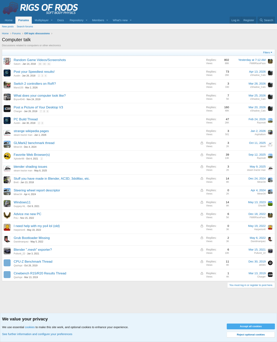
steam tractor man (23, 135)
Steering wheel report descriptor (37, 190)
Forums (23, 20)
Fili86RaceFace (258, 63)
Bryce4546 (19, 99)
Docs (60, 20)
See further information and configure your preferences (37, 334)
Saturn (17, 64)
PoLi (16, 218)
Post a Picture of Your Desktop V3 (38, 107)
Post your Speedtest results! (34, 72)
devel (263, 146)
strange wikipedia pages (31, 131)
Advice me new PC (27, 214)
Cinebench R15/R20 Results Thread (40, 273)
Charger (18, 111)
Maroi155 (18, 87)
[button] (51, 20)
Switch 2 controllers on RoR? (35, 84)
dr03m (262, 265)
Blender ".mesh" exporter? (33, 249)
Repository (77, 20)
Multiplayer (42, 20)
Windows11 (22, 202)
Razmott (261, 122)
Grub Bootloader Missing (32, 238)
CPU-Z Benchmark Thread (33, 261)
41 (49, 64)
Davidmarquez (21, 241)
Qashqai (18, 265)
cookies (30, 327)
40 (44, 64)
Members (98, 20)
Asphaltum (260, 134)
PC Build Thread (26, 119)
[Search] (266, 20)
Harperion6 (19, 230)
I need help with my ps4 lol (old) (37, 226)
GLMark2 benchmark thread (34, 143)
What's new (120, 20)
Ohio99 (262, 205)
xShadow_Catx (258, 75)
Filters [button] (266, 52)
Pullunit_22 (19, 253)
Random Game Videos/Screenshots (40, 60)
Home (9, 20)
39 (40, 64)
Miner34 (18, 147)
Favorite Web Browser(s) (32, 155)
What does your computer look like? (40, 95)
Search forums (25, 26)
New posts (8, 26)
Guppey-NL (19, 206)
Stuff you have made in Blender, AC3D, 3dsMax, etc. (52, 178)
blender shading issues (30, 166)
